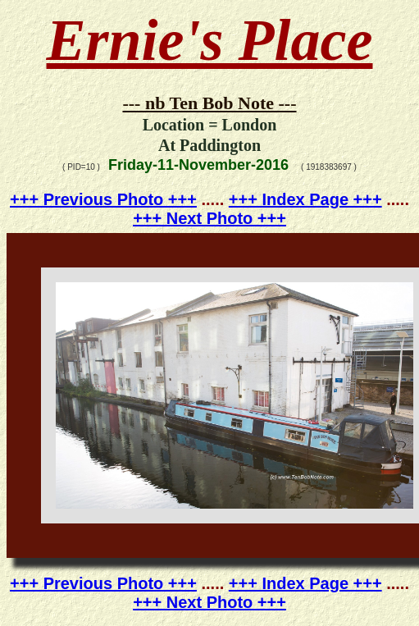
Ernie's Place (210, 40)
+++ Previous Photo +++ (103, 199)
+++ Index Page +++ (305, 199)
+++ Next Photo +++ (209, 218)
